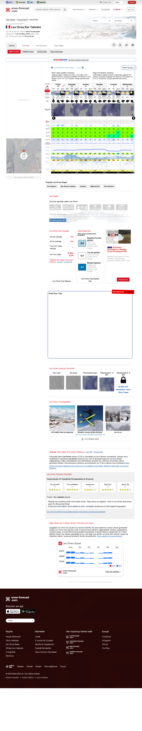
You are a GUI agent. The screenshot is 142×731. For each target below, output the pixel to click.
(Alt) (42, 52)
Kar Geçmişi (41, 45)
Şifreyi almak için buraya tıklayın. (109, 536)
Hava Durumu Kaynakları (46, 652)
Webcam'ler (95, 186)
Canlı (25, 45)
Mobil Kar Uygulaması (44, 644)
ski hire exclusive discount (70, 60)
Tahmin (11, 45)
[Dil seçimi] (119, 2)
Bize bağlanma (50, 666)
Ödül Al (132, 2)
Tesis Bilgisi (59, 45)
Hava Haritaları (56, 52)
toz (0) (59, 262)
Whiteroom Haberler (14, 648)
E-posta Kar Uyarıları (44, 640)
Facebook (106, 636)
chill (47, 136)
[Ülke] (101, 21)
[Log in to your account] (131, 9)
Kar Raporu (51, 186)
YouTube (106, 648)
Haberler (93, 9)
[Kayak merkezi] (123, 21)
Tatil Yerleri (10, 20)
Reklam (20, 666)
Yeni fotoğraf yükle (90, 439)
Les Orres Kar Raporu (61, 281)
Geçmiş (83, 186)
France (22, 20)
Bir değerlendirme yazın (81, 516)
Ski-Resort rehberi (68, 186)
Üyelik (37, 636)
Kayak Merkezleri (13, 636)
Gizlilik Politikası (28, 677)
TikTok (105, 644)
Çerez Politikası (42, 677)
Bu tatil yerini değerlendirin (58, 516)
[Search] (65, 9)
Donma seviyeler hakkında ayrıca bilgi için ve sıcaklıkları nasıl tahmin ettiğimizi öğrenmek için (86, 466)
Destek (30, 666)
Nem (48, 139)
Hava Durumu (79, 9)
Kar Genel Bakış (13, 644)
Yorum (63, 666)
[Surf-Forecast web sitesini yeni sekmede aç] (10, 2)
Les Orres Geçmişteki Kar (90, 279)
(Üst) (14, 52)
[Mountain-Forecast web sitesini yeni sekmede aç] (20, 2)
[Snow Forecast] (17, 9)
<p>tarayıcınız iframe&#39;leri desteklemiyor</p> (90, 559)
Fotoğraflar (105, 9)
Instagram (106, 640)
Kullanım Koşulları (12, 677)
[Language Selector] (20, 621)
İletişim (39, 666)
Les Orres (34, 20)
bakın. (127, 463)
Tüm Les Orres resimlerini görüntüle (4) (90, 434)
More (47, 110)
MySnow (10, 656)
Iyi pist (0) (68, 262)
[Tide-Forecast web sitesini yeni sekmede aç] (31, 2)
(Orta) (28, 52)
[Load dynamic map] (24, 155)
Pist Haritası (109, 186)
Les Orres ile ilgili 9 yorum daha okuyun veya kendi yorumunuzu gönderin (76, 512)
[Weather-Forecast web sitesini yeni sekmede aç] (41, 2)
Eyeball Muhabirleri (43, 648)
